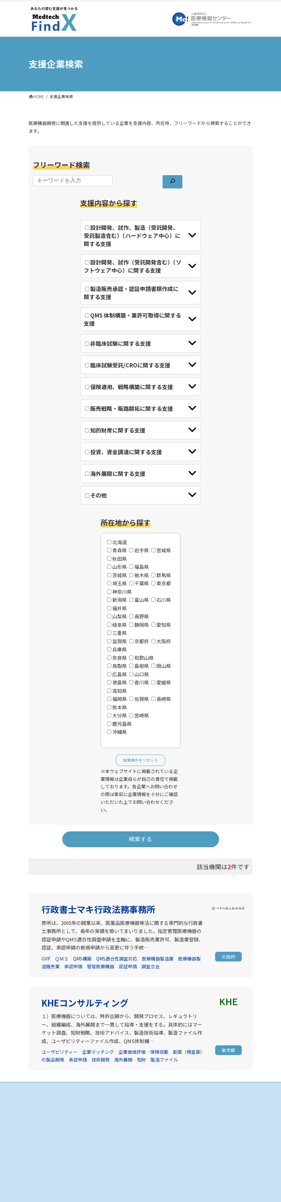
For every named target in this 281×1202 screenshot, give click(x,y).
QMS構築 (82, 958)
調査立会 (150, 966)
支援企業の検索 (163, 1112)
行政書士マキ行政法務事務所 (98, 909)
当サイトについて (48, 1176)
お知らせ (40, 1164)
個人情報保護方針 (48, 1187)
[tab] (140, 235)
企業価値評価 (132, 1052)
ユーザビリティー (60, 1052)
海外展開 (123, 1059)
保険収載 (159, 1052)
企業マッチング (98, 1052)
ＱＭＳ (61, 958)
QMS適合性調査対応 (116, 958)
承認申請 (73, 966)
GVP (46, 958)
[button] (228, 956)
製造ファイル (164, 1059)
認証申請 (128, 966)
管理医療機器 (100, 966)
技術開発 (101, 1059)
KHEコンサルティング (85, 1002)
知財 (141, 1059)
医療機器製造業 (158, 958)
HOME (154, 1101)
